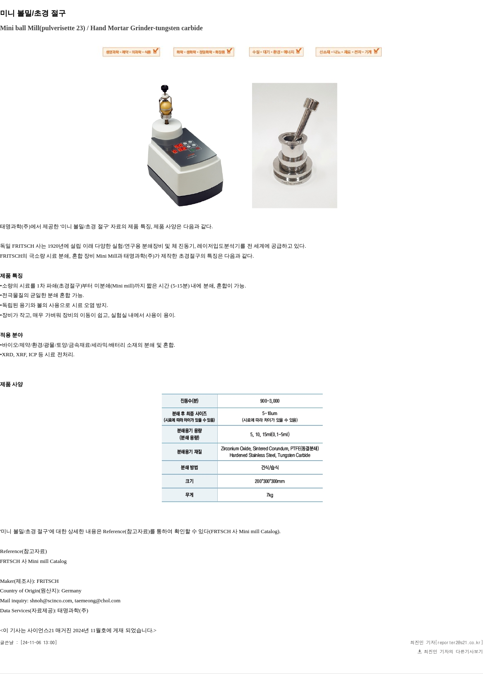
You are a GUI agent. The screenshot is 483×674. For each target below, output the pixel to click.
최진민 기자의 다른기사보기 (453, 651)
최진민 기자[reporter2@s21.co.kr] (446, 642)
